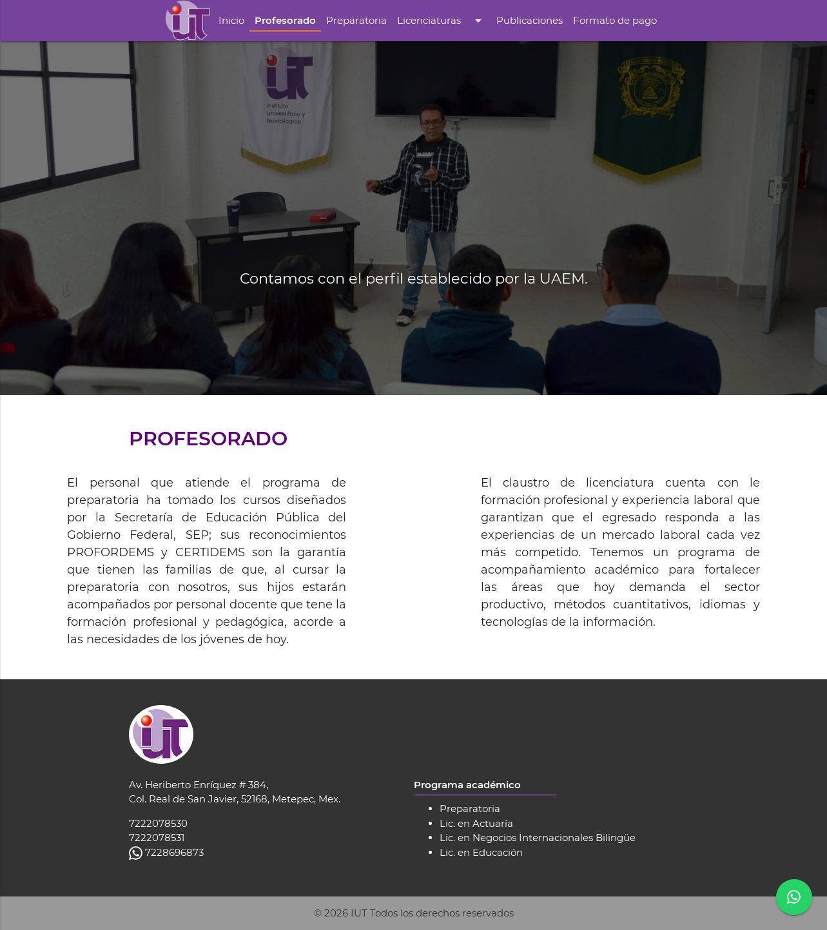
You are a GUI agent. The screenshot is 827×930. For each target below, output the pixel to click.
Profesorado (285, 20)
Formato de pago (615, 20)
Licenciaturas (441, 20)
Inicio (231, 20)
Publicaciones (529, 20)
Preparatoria (356, 20)
